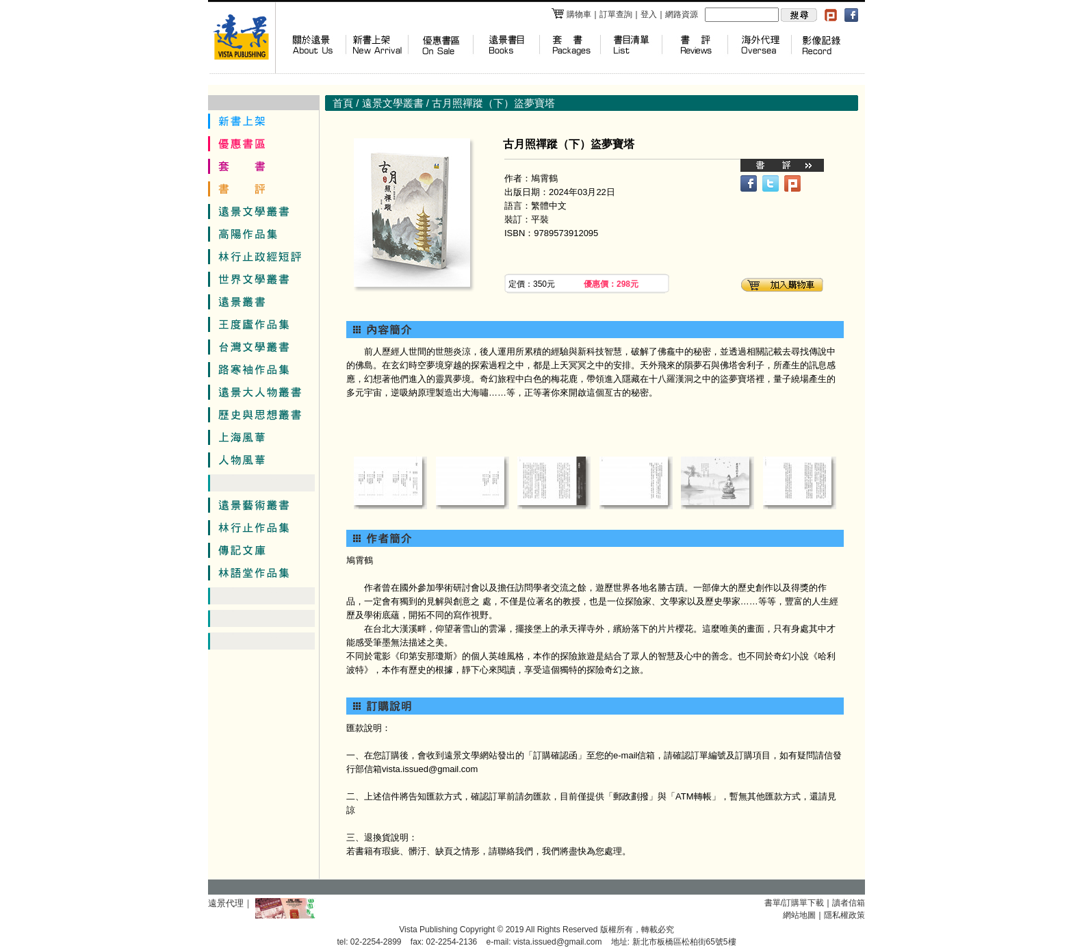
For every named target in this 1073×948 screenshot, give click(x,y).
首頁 (343, 103)
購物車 (571, 14)
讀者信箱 (848, 903)
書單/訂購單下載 (794, 903)
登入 (649, 14)
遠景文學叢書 (393, 103)
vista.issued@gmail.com (557, 942)
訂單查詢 (615, 14)
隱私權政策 (844, 915)
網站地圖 (799, 915)
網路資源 (681, 14)
